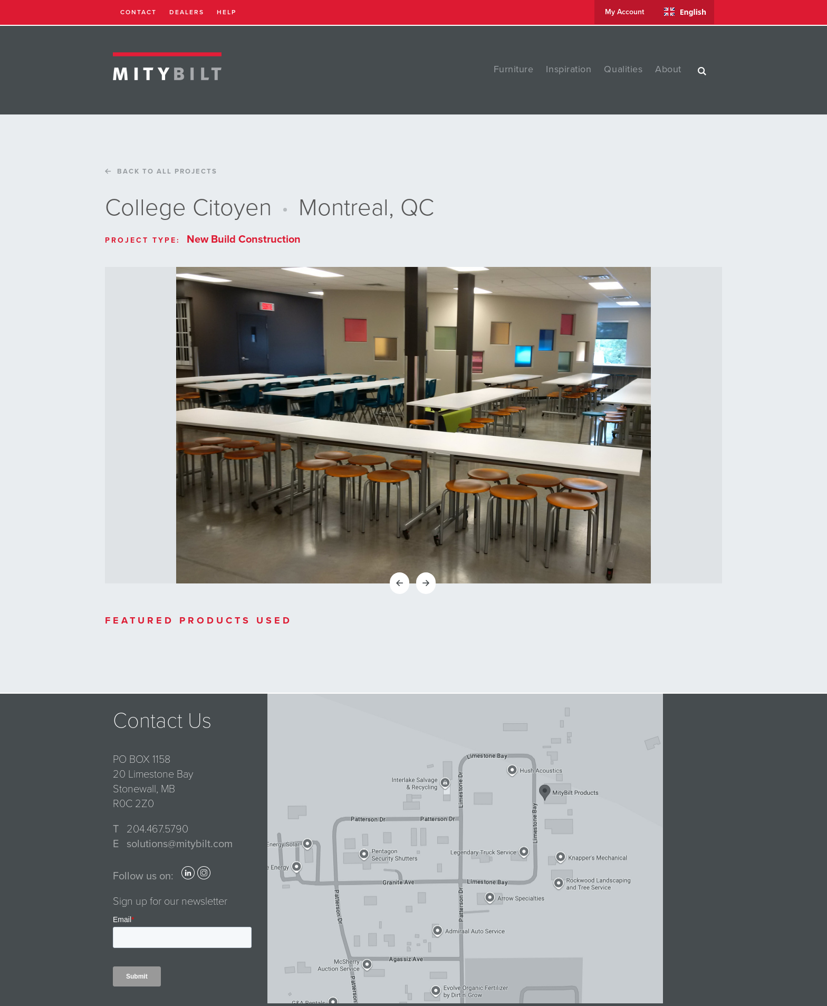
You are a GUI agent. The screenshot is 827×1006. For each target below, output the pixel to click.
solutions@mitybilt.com (180, 844)
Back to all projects (158, 171)
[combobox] (685, 11)
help (226, 12)
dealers (186, 12)
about (668, 69)
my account (624, 11)
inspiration (568, 69)
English (685, 12)
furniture (514, 69)
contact (138, 12)
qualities (623, 69)
